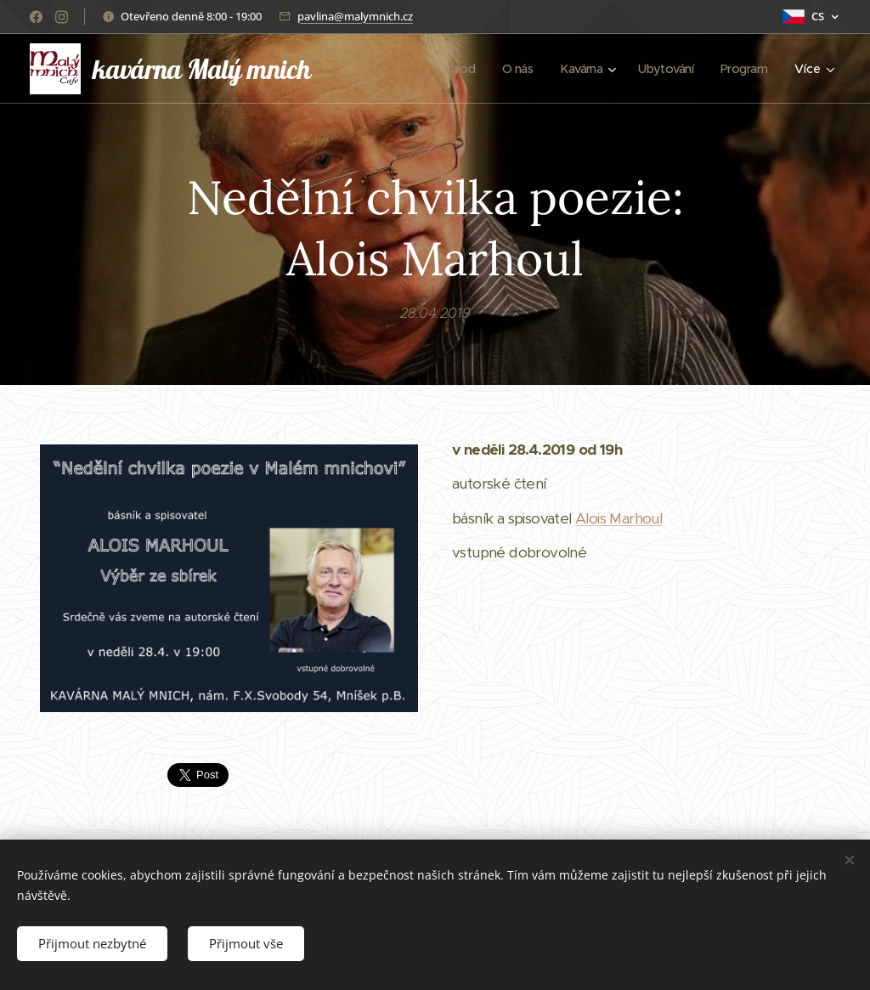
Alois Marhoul (618, 518)
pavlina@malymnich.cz (355, 16)
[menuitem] (450, 69)
